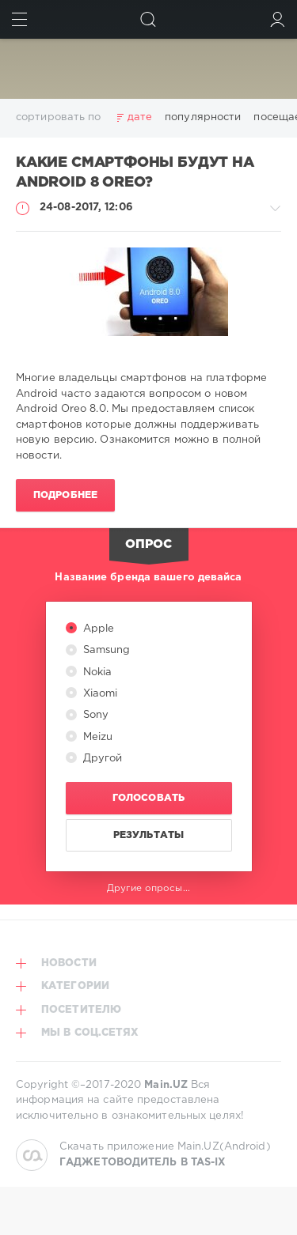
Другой (101, 758)
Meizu (96, 737)
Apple (97, 629)
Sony (94, 715)
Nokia (96, 672)
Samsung (105, 650)
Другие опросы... (148, 888)
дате (140, 117)
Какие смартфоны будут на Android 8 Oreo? (135, 173)
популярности (203, 117)
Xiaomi (99, 693)
